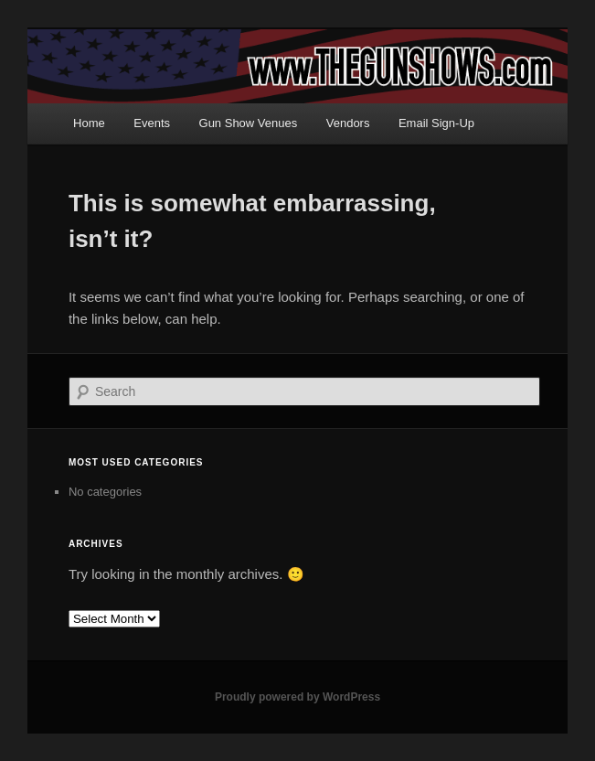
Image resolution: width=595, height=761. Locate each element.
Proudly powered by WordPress (297, 697)
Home (89, 123)
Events (151, 123)
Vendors (348, 123)
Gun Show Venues (248, 123)
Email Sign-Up (436, 123)
